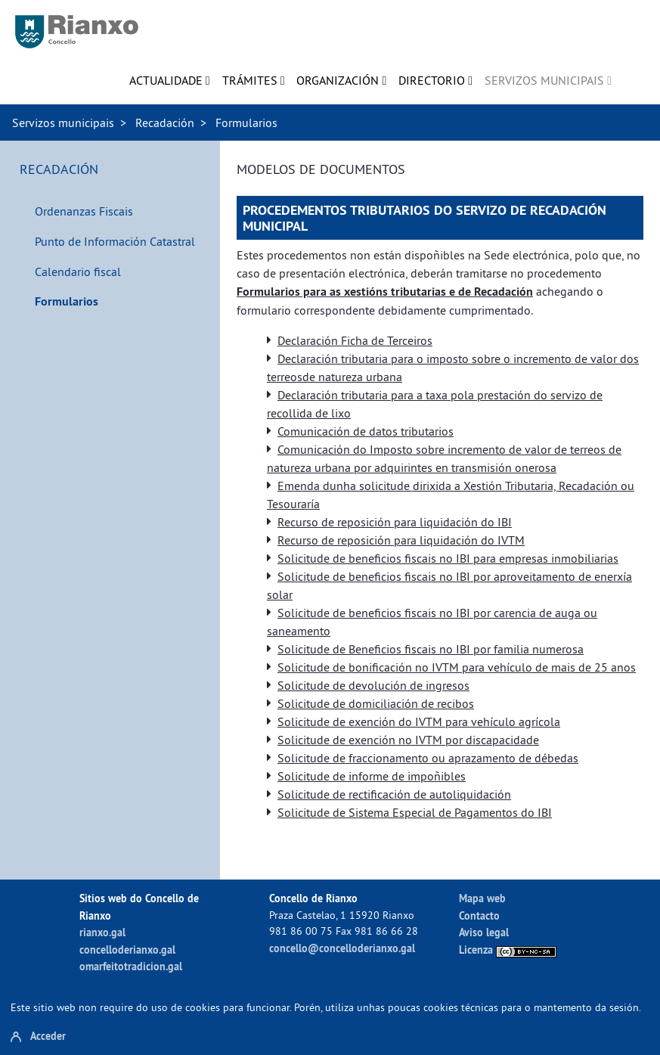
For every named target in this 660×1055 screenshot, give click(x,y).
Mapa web (482, 898)
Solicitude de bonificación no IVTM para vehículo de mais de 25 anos (456, 667)
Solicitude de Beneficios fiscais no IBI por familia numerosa (430, 648)
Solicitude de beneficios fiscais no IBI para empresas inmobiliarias (447, 558)
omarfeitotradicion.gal (130, 966)
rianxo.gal (102, 932)
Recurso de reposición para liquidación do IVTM (401, 540)
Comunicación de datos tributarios (365, 431)
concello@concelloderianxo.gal (342, 948)
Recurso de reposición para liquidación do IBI (394, 521)
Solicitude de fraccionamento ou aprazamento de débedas (427, 757)
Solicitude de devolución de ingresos (373, 685)
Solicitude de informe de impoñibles (371, 775)
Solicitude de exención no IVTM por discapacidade (408, 739)
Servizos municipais (63, 122)
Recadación (164, 122)
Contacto (479, 915)
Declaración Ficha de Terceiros (354, 340)
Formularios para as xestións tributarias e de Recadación (385, 291)
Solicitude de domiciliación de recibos (375, 703)
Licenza (507, 949)
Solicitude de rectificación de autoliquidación (394, 794)
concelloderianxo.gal (127, 949)
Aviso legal (484, 932)
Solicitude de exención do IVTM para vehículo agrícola (418, 721)
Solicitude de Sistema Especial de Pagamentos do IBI (414, 812)
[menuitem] (169, 80)
